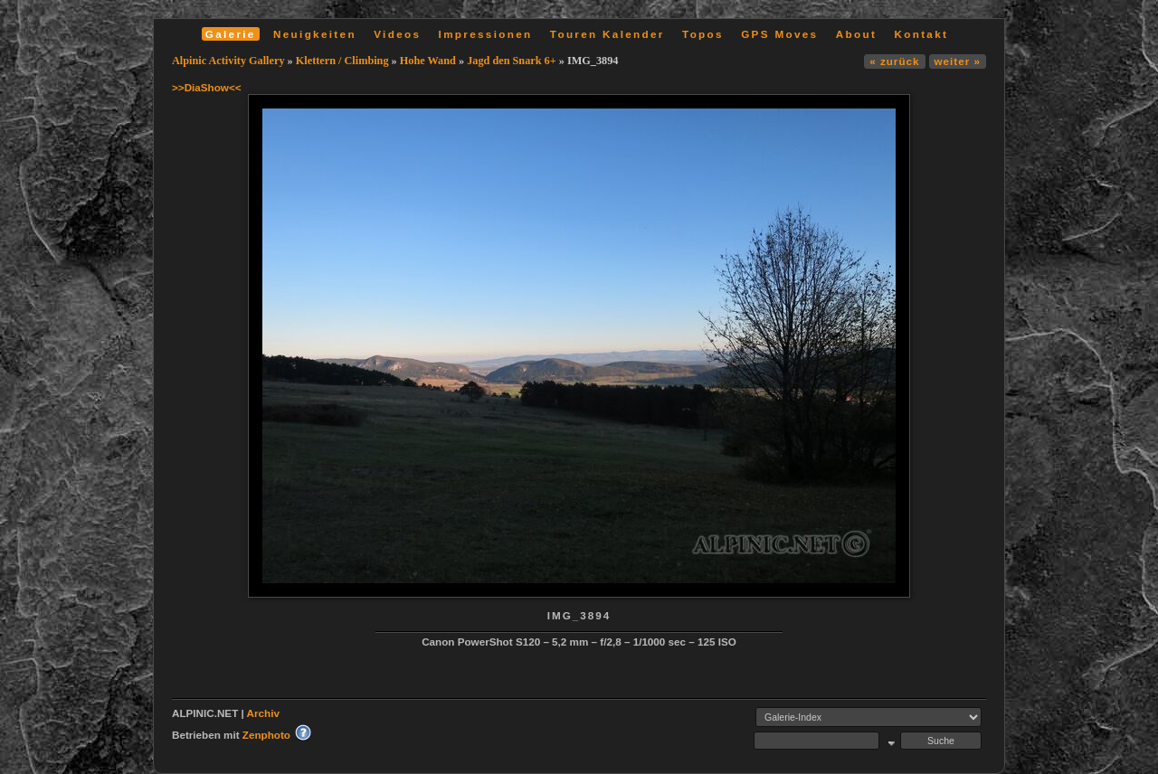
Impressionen (486, 34)
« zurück (894, 61)
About (856, 34)
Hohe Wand (428, 60)
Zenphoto (266, 735)
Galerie (230, 34)
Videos (397, 34)
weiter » (958, 61)
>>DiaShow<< (207, 87)
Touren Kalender (607, 34)
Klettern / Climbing (342, 60)
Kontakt (921, 34)
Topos (703, 34)
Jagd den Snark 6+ (511, 60)
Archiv (263, 713)
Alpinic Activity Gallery (228, 60)
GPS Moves (779, 34)
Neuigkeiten (314, 34)
